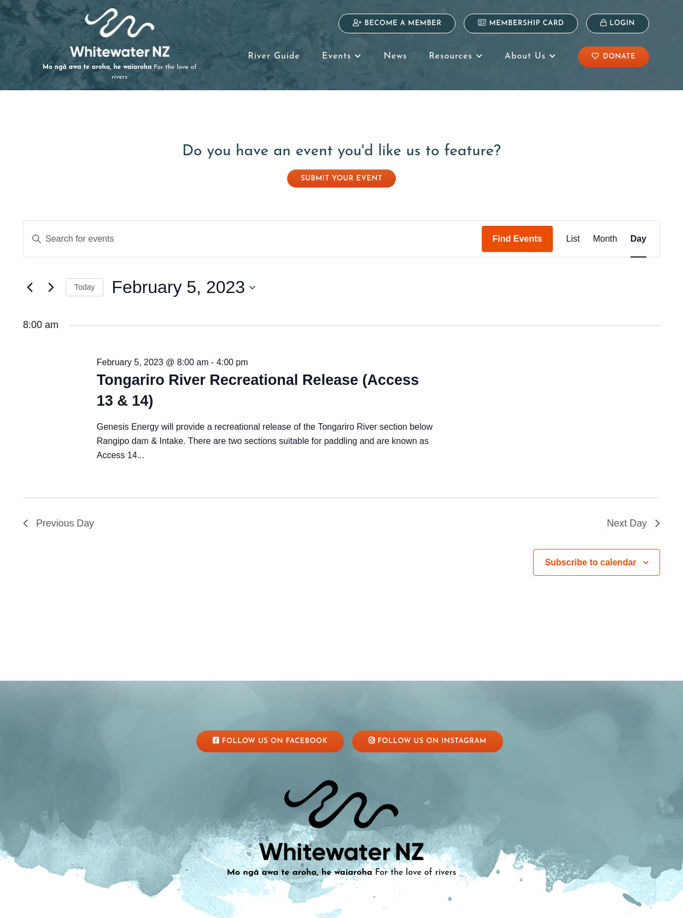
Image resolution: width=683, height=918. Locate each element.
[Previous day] (29, 277)
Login (617, 23)
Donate (613, 56)
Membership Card (521, 23)
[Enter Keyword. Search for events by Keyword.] (253, 229)
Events (342, 56)
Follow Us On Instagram (428, 731)
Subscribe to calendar (590, 552)
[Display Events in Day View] (638, 229)
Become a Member (397, 23)
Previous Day (59, 513)
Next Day (633, 513)
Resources (455, 56)
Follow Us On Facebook (270, 731)
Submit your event (341, 168)
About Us (530, 56)
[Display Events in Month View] (605, 229)
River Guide (274, 56)
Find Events (517, 228)
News (395, 56)
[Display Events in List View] (573, 229)
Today (84, 277)
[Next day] (50, 277)
